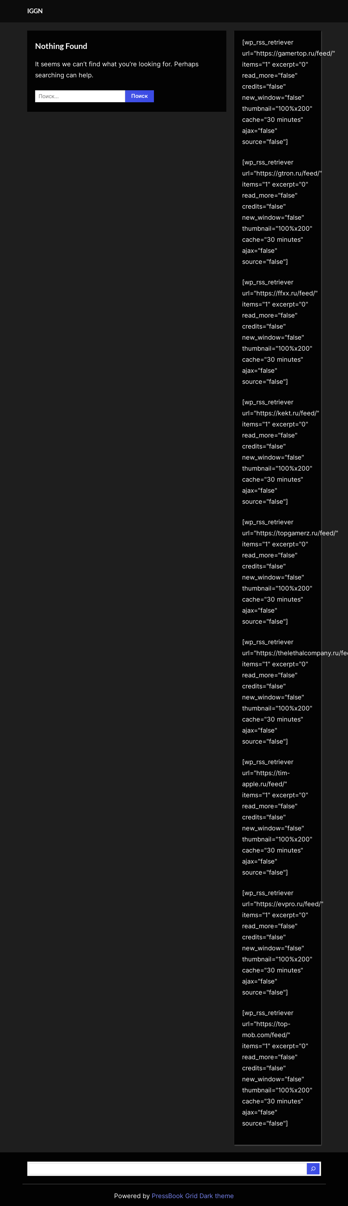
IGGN (35, 11)
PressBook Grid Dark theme (193, 1196)
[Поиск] (313, 1168)
